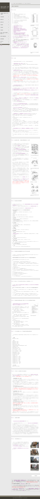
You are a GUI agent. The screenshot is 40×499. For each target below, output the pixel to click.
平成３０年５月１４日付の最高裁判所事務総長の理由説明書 (20, 103)
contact (36, 475)
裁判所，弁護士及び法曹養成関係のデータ (4, 33)
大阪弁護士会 (21, 488)
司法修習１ (1, 24)
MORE (1, 45)
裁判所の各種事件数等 (3, 36)
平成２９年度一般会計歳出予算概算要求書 (20, 153)
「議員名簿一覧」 (19, 100)
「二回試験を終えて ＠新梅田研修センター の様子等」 (27, 128)
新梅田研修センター (17, 148)
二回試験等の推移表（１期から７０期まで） (18, 63)
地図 (0, 42)
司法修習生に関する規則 (15, 233)
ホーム (12, 3)
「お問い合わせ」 (22, 483)
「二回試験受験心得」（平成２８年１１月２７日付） (25, 113)
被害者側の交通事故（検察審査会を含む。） (20, 480)
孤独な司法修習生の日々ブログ (16, 128)
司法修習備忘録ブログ (15, 113)
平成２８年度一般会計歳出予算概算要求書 (21, 149)
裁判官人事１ (2, 19)
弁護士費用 (36, 488)
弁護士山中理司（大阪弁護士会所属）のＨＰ (4, 7)
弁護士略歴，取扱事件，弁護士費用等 (4, 14)
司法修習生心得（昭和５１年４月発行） (17, 70)
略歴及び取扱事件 (31, 488)
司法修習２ (1, 27)
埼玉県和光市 (18, 145)
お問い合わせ (1, 41)
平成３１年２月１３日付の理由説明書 (17, 107)
